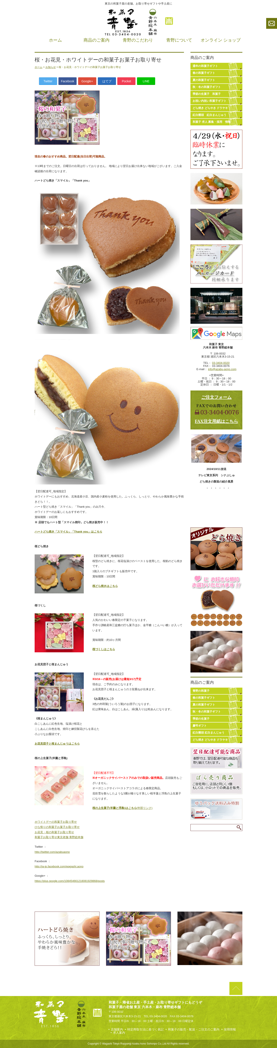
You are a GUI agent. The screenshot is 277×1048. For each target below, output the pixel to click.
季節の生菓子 (201, 718)
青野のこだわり (138, 40)
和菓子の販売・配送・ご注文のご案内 (193, 1029)
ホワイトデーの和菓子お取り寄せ (56, 821)
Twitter (47, 81)
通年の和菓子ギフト (205, 66)
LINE (146, 81)
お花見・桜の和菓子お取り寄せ (54, 832)
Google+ (87, 81)
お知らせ (50, 67)
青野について (179, 40)
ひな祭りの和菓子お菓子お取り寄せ (57, 827)
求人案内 (119, 1032)
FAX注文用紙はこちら (216, 421)
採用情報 (230, 1029)
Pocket (126, 81)
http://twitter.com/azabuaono (52, 852)
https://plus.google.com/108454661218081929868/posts (70, 881)
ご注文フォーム (216, 397)
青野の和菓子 (201, 690)
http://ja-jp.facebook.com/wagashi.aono (59, 866)
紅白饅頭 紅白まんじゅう (209, 115)
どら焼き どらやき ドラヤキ (210, 108)
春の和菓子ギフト (204, 73)
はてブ (106, 81)
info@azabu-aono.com (222, 369)
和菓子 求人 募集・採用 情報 (212, 121)
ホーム (55, 40)
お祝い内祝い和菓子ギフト (209, 100)
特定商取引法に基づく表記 (145, 1029)
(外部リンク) (122, 808)
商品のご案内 (97, 40)
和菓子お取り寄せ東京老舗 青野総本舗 (59, 837)
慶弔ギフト (200, 725)
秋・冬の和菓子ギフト (207, 87)
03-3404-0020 (221, 362)
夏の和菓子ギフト (204, 80)
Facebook (67, 81)
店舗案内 (117, 1029)
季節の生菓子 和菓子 (207, 94)
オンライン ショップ (221, 40)
